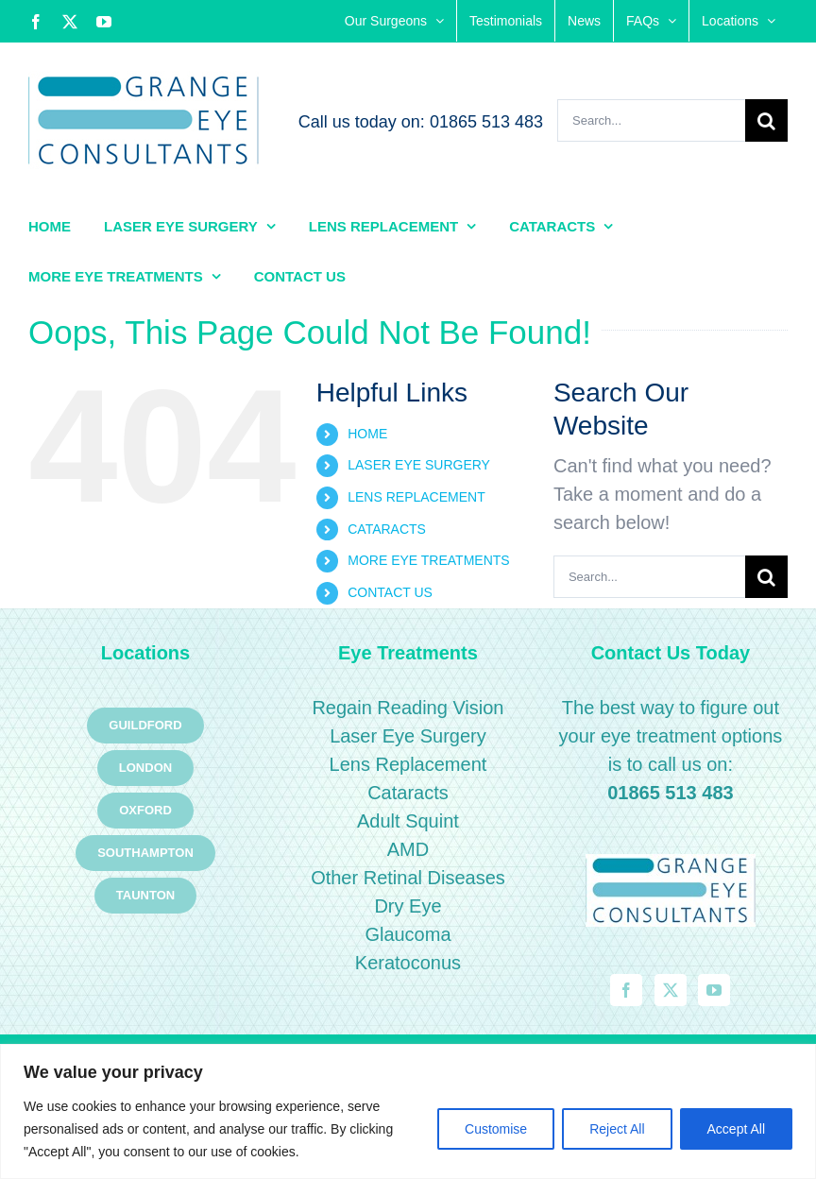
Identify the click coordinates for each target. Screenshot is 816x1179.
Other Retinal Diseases (408, 877)
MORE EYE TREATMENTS (428, 560)
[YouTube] (714, 990)
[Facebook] (626, 990)
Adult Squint (408, 821)
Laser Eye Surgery (408, 736)
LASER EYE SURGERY (419, 464)
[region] (408, 1111)
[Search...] (651, 120)
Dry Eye (407, 906)
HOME (367, 433)
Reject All (616, 1128)
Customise (496, 1128)
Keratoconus (408, 962)
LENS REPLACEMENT (416, 496)
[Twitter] (670, 990)
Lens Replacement (408, 764)
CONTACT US (390, 592)
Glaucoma (407, 934)
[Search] (766, 120)
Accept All (736, 1128)
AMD (408, 849)
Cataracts (408, 792)
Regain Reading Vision (407, 707)
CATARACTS (387, 529)
